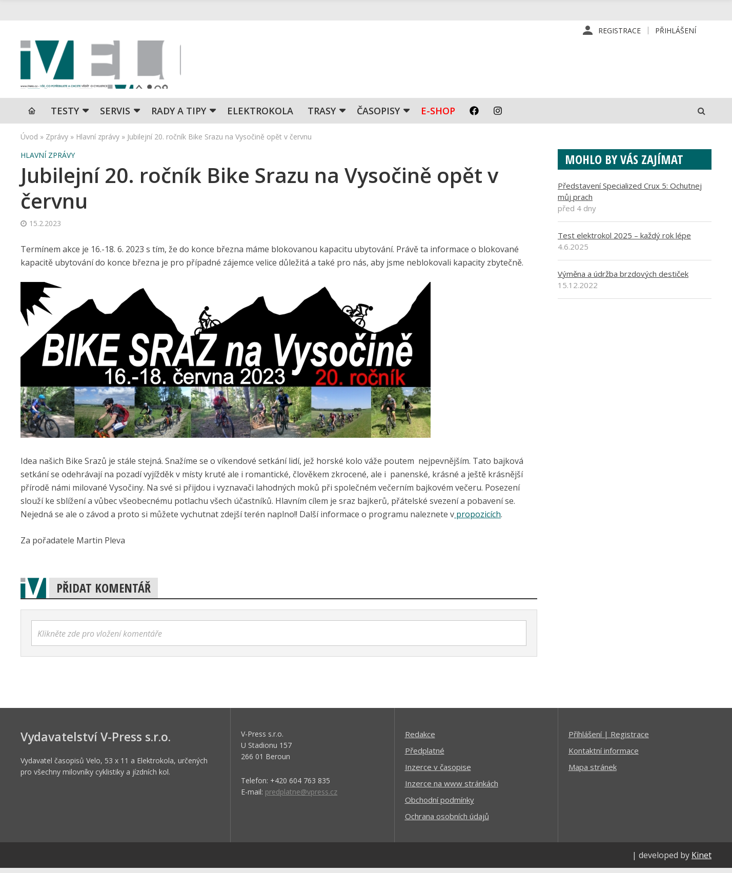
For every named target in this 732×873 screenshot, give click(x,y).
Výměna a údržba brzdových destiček (623, 278)
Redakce (420, 739)
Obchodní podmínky (439, 804)
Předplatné (424, 755)
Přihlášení (675, 30)
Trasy (322, 115)
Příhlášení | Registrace (608, 739)
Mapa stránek (592, 771)
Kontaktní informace (603, 755)
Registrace (619, 30)
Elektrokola (260, 115)
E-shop (438, 115)
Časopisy (378, 115)
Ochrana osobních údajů (447, 821)
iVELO (108, 67)
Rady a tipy (178, 115)
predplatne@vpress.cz (301, 796)
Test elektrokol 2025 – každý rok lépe (624, 240)
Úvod (29, 141)
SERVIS (115, 115)
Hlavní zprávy (97, 141)
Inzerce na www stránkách (451, 788)
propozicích (477, 518)
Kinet (701, 859)
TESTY (65, 115)
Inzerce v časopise (438, 771)
